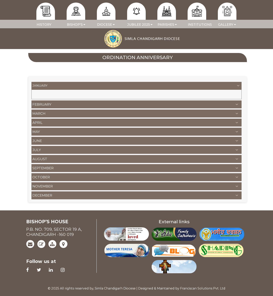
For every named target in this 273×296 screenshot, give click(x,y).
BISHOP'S (76, 24)
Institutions (198, 24)
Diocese (106, 24)
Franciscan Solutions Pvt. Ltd (202, 288)
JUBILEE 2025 (137, 24)
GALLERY (227, 24)
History (44, 24)
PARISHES (167, 24)
